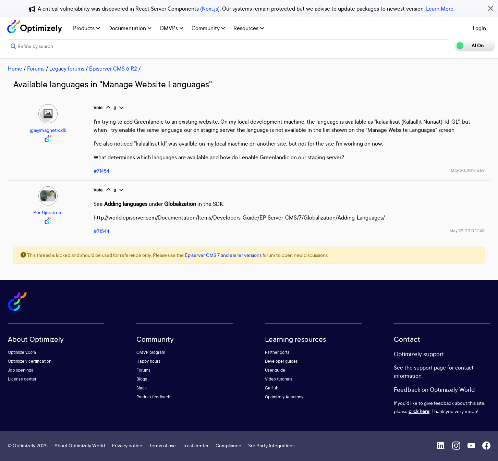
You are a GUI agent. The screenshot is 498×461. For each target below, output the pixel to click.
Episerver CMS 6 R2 (113, 68)
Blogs (141, 379)
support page (430, 367)
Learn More (439, 8)
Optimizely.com (22, 352)
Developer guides (281, 361)
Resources (248, 28)
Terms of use (162, 445)
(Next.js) (210, 8)
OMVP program (150, 352)
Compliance (228, 445)
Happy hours (148, 361)
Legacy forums (66, 68)
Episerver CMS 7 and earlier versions (223, 255)
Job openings (20, 370)
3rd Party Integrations (271, 445)
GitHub (271, 388)
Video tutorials (278, 379)
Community (208, 28)
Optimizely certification (29, 361)
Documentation (129, 28)
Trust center (196, 445)
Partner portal (278, 352)
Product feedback (153, 397)
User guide (275, 370)
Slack (141, 388)
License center (22, 379)
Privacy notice (127, 445)
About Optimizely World (79, 445)
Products (86, 28)
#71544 (101, 231)
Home (15, 68)
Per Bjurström (48, 212)
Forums (36, 68)
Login (479, 28)
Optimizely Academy (284, 397)
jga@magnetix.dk (48, 130)
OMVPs (171, 28)
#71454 (101, 170)
